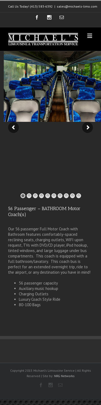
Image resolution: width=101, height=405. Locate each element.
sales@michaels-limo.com (77, 6)
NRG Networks (64, 376)
